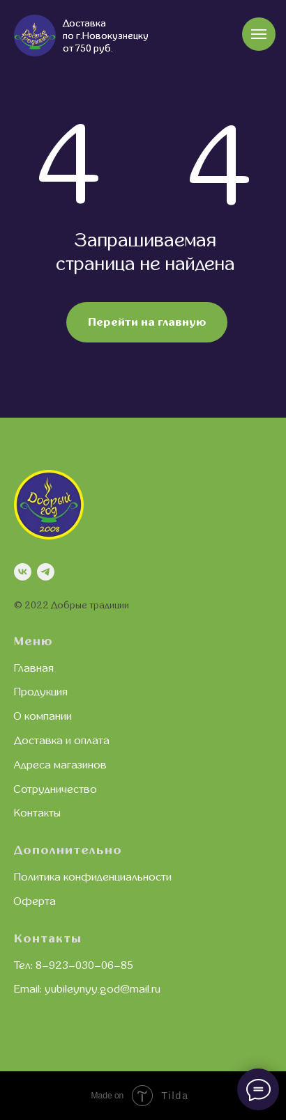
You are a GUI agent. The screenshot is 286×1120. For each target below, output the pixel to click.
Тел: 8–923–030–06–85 (73, 965)
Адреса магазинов (60, 765)
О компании (43, 716)
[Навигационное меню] (258, 34)
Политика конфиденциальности (93, 877)
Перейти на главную (147, 322)
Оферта (35, 901)
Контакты (37, 813)
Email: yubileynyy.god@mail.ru (87, 989)
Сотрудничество (55, 789)
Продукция (41, 691)
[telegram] (45, 572)
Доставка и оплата (62, 740)
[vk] (22, 572)
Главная (34, 668)
